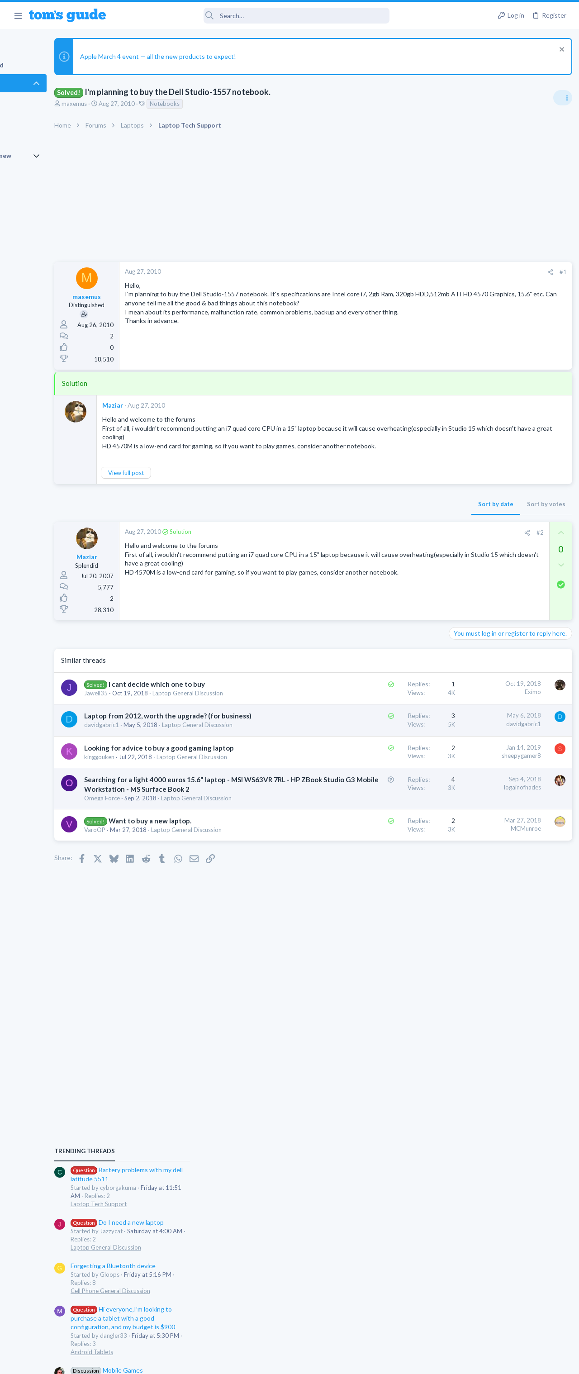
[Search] (253, 16)
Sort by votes (399, 512)
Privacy (313, 1361)
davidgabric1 (151, 761)
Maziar (162, 405)
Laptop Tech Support (479, 590)
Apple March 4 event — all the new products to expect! (208, 56)
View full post (176, 481)
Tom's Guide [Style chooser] (505, 1323)
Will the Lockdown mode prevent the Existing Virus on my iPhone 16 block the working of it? (507, 809)
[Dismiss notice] (558, 50)
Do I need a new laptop (497, 609)
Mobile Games (487, 757)
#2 (393, 541)
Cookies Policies (256, 1361)
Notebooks (214, 103)
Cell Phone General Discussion (490, 677)
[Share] (403, 272)
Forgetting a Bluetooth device (493, 652)
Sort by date (348, 512)
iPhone (460, 843)
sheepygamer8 (374, 799)
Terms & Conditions (375, 1361)
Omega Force (152, 879)
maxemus (124, 103)
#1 (416, 272)
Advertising (192, 1361)
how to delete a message (486, 862)
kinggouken (149, 810)
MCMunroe (379, 918)
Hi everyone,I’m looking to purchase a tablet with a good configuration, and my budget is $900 (503, 705)
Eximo (386, 700)
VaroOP (144, 928)
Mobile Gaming (471, 782)
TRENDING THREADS (464, 538)
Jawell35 (145, 711)
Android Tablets (472, 738)
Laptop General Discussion (486, 634)
